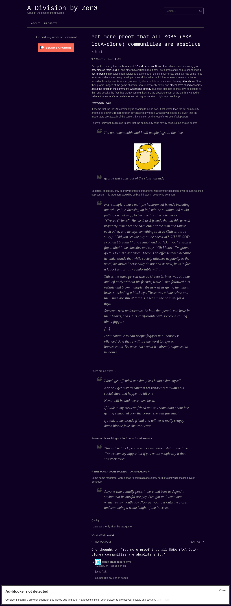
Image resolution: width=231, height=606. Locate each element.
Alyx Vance (188, 81)
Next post (196, 542)
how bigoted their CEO (104, 69)
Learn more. (163, 599)
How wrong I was (101, 102)
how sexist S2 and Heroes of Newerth (143, 66)
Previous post (102, 542)
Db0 (119, 58)
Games (110, 535)
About (35, 23)
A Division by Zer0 (62, 8)
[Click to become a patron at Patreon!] (56, 47)
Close (222, 590)
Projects (51, 23)
